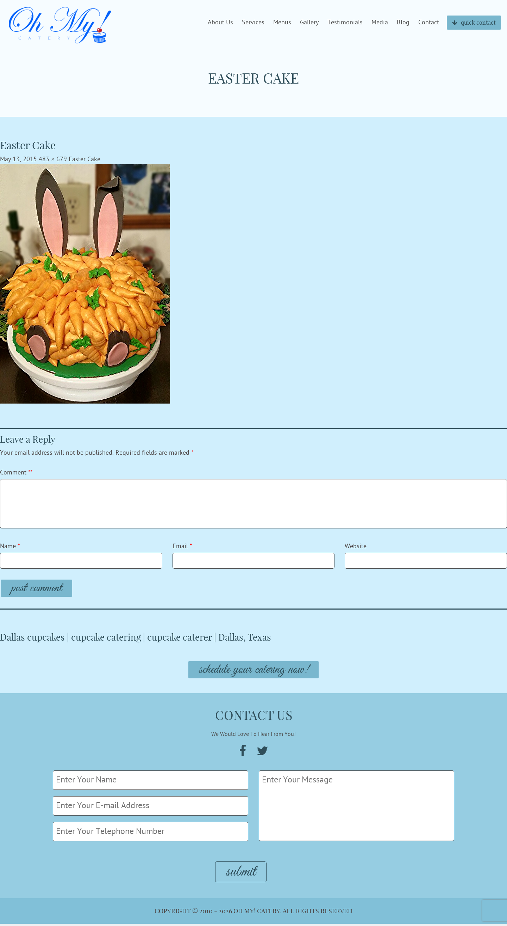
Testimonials (345, 22)
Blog (403, 22)
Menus (282, 22)
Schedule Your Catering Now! (253, 671)
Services (253, 22)
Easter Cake (84, 159)
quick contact (474, 22)
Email (182, 546)
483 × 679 (53, 159)
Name (10, 546)
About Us (220, 22)
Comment (16, 472)
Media (379, 22)
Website (356, 546)
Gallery (309, 22)
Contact (428, 22)
